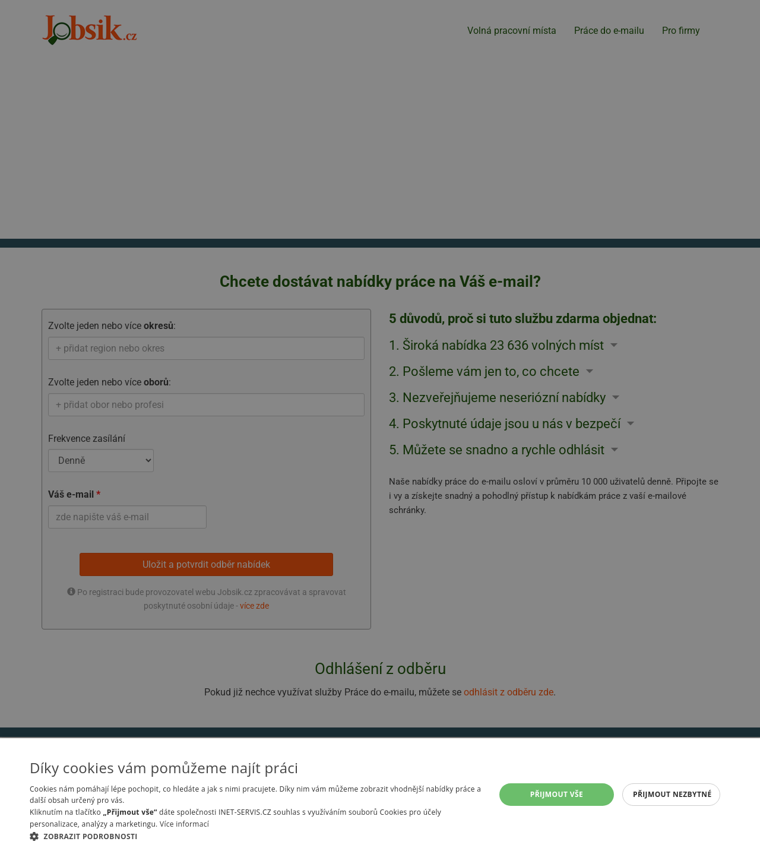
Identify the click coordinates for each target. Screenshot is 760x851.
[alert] (380, 425)
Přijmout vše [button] (556, 794)
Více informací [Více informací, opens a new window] (184, 824)
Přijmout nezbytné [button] (672, 794)
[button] (256, 836)
